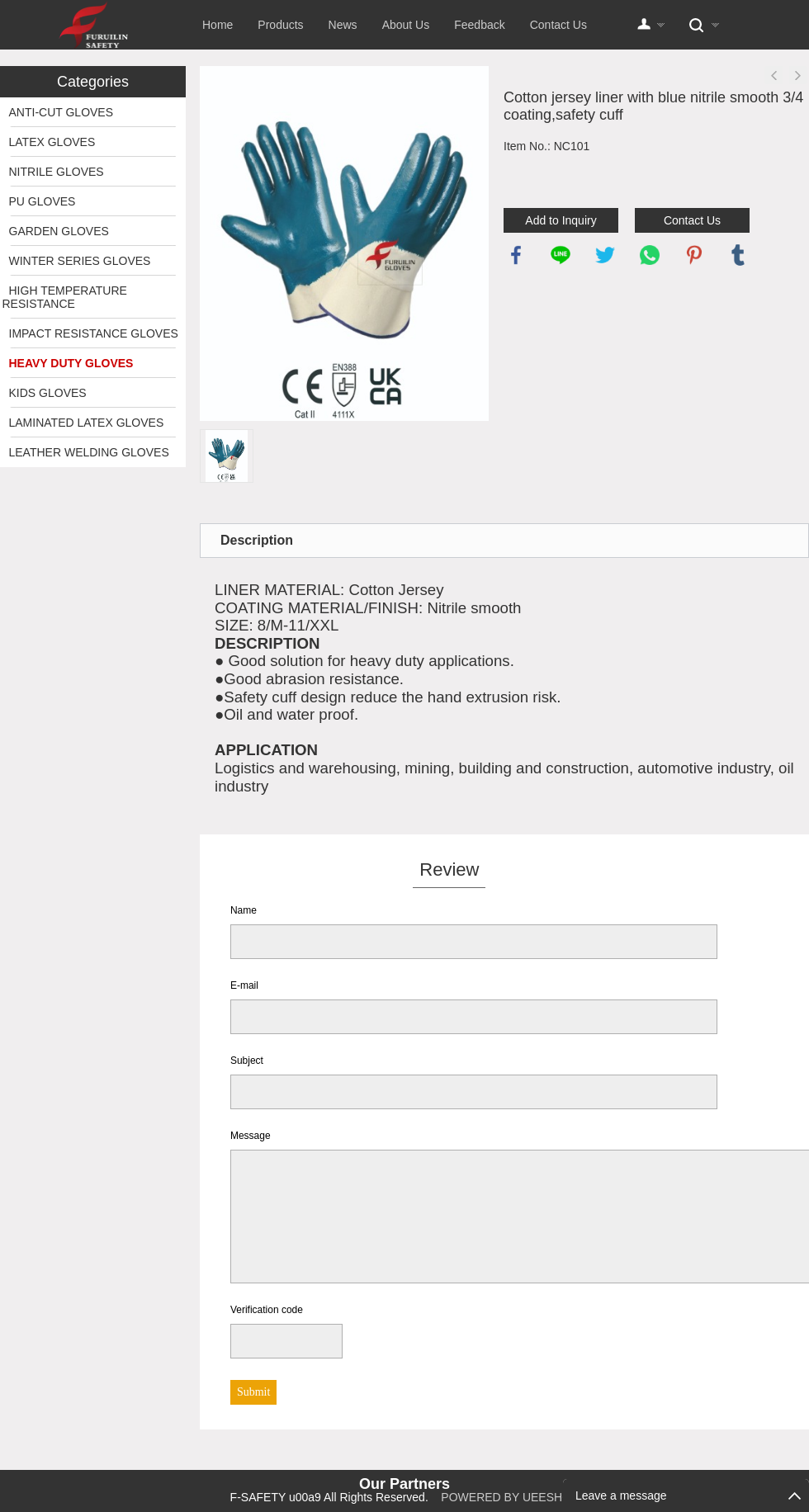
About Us (406, 24)
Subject (246, 1060)
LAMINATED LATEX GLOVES (86, 422)
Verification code (266, 1310)
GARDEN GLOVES (59, 231)
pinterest (694, 255)
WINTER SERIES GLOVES (80, 260)
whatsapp (649, 255)
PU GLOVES (42, 201)
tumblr (738, 255)
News (343, 24)
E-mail (244, 985)
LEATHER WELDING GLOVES (89, 452)
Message (250, 1135)
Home (217, 24)
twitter (605, 255)
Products (280, 24)
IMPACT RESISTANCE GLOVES (93, 333)
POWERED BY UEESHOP (510, 1497)
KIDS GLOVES (48, 392)
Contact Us (558, 24)
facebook (516, 255)
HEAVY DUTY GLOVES (71, 363)
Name (243, 910)
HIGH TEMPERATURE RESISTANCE (64, 297)
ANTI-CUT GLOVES (61, 112)
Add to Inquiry (560, 220)
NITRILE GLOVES (56, 171)
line (560, 255)
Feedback (479, 24)
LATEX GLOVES (52, 142)
